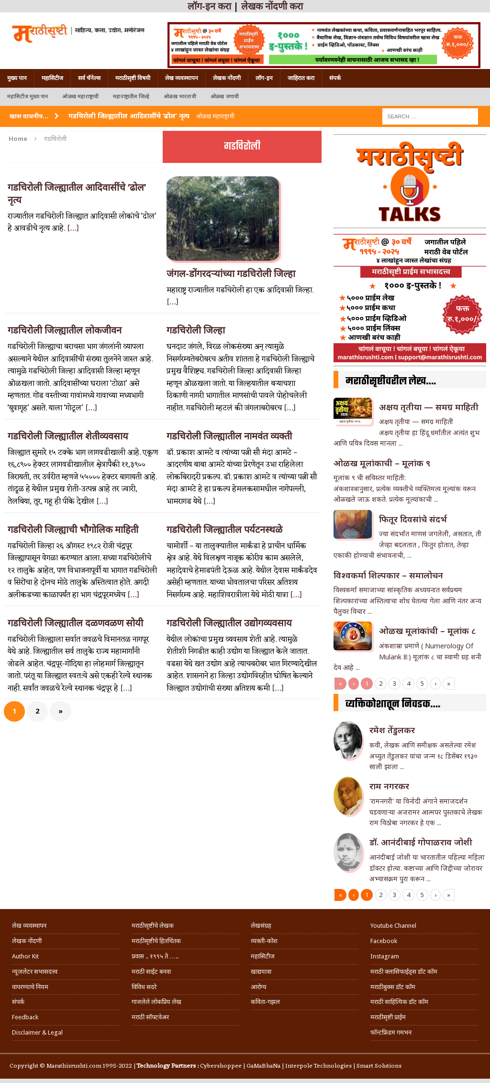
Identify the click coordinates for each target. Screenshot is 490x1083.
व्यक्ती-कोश (264, 941)
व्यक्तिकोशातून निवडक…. (392, 704)
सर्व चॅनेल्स (89, 78)
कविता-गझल (265, 1001)
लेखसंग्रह (261, 925)
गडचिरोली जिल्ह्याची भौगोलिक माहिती (73, 529)
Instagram (384, 956)
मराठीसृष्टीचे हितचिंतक (156, 941)
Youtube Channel (393, 925)
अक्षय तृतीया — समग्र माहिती (429, 407)
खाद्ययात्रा (261, 971)
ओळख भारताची (180, 96)
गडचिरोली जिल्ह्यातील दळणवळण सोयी (75, 623)
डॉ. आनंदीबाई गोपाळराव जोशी (420, 842)
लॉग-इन (264, 78)
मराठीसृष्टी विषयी (132, 78)
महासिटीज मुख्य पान (27, 96)
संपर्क (335, 78)
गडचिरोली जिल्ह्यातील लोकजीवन (65, 330)
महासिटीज (52, 78)
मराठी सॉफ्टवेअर (150, 1017)
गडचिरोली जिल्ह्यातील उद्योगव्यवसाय (229, 623)
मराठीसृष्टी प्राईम (388, 1017)
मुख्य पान (17, 78)
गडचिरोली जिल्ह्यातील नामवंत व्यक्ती (229, 436)
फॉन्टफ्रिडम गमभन (391, 1032)
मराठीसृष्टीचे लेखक (153, 925)
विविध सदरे (144, 987)
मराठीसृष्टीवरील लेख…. (390, 381)
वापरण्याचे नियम (30, 987)
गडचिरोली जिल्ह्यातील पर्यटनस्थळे (224, 529)
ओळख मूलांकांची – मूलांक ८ (427, 630)
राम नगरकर (389, 786)
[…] (73, 228)
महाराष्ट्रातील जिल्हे (131, 96)
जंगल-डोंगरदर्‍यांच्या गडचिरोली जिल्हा (231, 273)
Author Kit (25, 956)
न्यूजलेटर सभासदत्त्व (34, 971)
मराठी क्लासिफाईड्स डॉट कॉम (403, 971)
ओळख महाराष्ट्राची (80, 96)
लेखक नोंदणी (227, 78)
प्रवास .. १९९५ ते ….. (155, 956)
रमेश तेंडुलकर (392, 730)
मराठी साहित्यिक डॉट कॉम (399, 1001)
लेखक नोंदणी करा (272, 6)
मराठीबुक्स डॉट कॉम (392, 987)
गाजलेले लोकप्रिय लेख (156, 1001)
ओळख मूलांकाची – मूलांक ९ (382, 463)
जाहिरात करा (301, 78)
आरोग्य (259, 987)
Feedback (25, 1017)
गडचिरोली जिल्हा (196, 330)
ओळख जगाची (225, 96)
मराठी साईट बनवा (151, 971)
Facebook (383, 941)
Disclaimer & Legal (37, 1032)
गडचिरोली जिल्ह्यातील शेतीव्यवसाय (68, 436)
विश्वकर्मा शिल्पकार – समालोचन (388, 575)
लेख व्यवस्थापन (181, 78)
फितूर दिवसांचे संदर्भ (413, 519)
